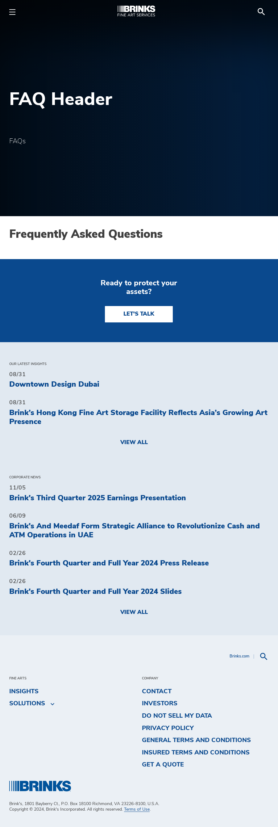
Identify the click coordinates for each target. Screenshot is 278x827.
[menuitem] (261, 11)
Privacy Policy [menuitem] (168, 728)
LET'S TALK (138, 314)
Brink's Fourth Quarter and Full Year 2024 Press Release (109, 563)
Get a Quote (163, 765)
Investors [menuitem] (159, 703)
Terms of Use (137, 809)
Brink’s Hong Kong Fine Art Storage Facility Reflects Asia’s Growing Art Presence (138, 417)
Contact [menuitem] (157, 691)
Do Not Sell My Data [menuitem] (177, 716)
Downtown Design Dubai (54, 384)
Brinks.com (239, 656)
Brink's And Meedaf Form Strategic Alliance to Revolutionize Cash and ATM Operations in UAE (134, 531)
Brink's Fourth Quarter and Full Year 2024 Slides (95, 591)
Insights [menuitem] (24, 691)
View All (134, 442)
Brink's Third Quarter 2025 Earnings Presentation (97, 498)
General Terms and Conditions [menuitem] (196, 740)
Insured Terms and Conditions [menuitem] (196, 752)
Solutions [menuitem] (27, 704)
